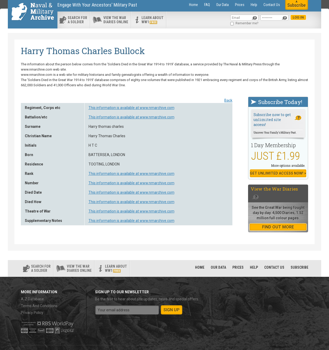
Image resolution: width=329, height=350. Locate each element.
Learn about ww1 (152, 20)
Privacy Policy (32, 313)
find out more (278, 227)
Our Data (222, 5)
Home (193, 5)
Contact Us (271, 5)
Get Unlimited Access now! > (278, 173)
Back (228, 100)
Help (254, 5)
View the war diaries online (115, 20)
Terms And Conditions (39, 306)
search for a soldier (77, 20)
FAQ (207, 5)
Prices (239, 5)
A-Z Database (32, 299)
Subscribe (299, 267)
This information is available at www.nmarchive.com (131, 108)
